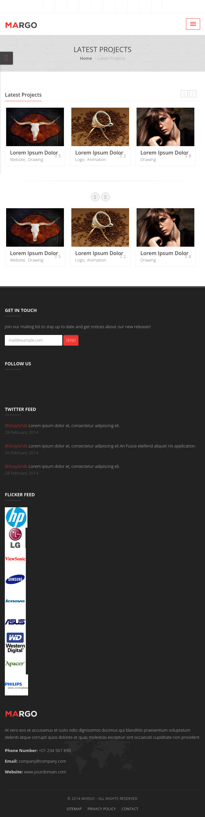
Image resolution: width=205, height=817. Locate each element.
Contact (130, 808)
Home (86, 58)
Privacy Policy (101, 808)
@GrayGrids (16, 425)
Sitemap (74, 808)
